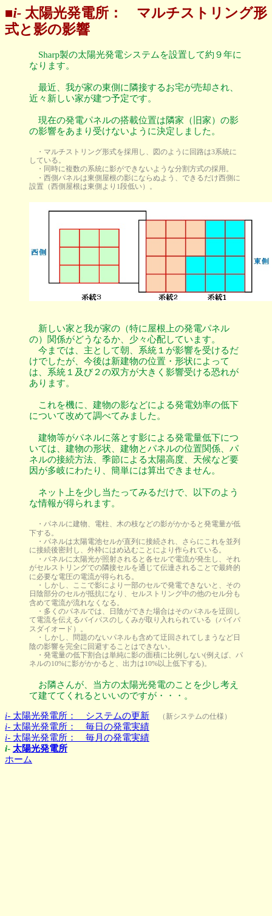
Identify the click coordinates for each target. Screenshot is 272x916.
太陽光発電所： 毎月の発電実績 (77, 737)
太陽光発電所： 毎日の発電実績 (77, 726)
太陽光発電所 (40, 748)
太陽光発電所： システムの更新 (77, 716)
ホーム (18, 759)
